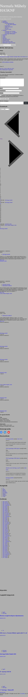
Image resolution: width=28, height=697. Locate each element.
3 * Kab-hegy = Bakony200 (7, 691)
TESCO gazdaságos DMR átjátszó (13, 450)
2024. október (5, 517)
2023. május (5, 529)
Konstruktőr (5, 494)
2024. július (5, 519)
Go (26, 104)
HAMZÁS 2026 (6, 40)
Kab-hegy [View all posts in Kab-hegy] (4, 614)
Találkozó (4, 496)
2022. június (5, 538)
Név (1, 89)
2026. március (5, 504)
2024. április (5, 521)
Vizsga (4, 498)
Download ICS (3, 56)
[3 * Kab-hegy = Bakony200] (9, 685)
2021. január (5, 546)
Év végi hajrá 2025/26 (5, 673)
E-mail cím (2, 92)
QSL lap (6, 28)
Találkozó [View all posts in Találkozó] (4, 653)
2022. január (5, 540)
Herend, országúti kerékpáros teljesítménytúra (12, 617)
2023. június (5, 528)
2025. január (5, 513)
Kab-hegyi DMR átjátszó (10, 33)
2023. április (5, 530)
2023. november (6, 525)
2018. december (6, 554)
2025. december (6, 505)
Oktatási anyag (8, 29)
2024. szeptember (6, 518)
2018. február (5, 556)
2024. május (5, 520)
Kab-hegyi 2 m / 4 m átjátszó (11, 32)
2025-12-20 (2, 675)
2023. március (5, 531)
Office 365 (20, 56)
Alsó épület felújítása (12, 24)
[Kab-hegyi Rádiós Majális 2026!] (9, 650)
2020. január (5, 551)
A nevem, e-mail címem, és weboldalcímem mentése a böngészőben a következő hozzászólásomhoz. (11, 97)
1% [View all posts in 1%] (3, 632)
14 (0, 205)
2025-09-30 (2, 694)
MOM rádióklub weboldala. (7, 62)
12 (0, 200)
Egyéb (4, 491)
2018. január (5, 558)
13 (0, 203)
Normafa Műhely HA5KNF (5, 19)
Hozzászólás (3, 77)
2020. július (5, 548)
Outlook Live (25, 56)
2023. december (6, 523)
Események (7, 25)
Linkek (4, 37)
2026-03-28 (2, 658)
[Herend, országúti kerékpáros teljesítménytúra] (9, 611)
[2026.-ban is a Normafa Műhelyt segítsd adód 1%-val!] (9, 630)
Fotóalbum (5, 34)
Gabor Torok (19, 440)
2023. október (5, 526)
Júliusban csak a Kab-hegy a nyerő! (13, 469)
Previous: (7, 68)
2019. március (5, 553)
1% (3, 490)
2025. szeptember (6, 506)
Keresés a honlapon (4, 102)
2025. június (5, 509)
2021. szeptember (6, 543)
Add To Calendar (4, 55)
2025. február (5, 512)
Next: (6, 69)
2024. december (6, 514)
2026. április (5, 503)
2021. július (5, 544)
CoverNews (22, 695)
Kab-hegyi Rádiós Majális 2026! (8, 655)
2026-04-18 (2, 619)
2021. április (5, 545)
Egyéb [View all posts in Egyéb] (4, 613)
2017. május (5, 559)
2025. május (5, 510)
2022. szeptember (6, 537)
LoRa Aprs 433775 (6, 39)
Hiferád (4, 492)
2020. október (5, 547)
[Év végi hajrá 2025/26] (9, 668)
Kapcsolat (5, 38)
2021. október (5, 542)
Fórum (4, 35)
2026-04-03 (2, 637)
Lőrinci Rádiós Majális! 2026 (10, 226)
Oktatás (4, 495)
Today (1, 140)
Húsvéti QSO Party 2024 (8, 41)
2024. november (6, 515)
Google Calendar (9, 56)
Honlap (1, 94)
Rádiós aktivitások (9, 26)
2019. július (5, 552)
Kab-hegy (4, 493)
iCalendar (15, 56)
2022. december (6, 535)
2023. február (5, 533)
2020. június (5, 550)
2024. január (5, 522)
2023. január (5, 534)
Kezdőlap (4, 21)
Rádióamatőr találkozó (7, 287)
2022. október (5, 536)
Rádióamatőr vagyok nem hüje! (9, 42)
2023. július (5, 527)
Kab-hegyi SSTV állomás (10, 31)
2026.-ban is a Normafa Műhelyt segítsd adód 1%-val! (13, 634)
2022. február (5, 539)
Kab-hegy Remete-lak (9, 23)
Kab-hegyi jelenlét (8, 201)
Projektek (4, 30)
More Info (2, 261)
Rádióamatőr (5, 22)
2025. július (5, 507)
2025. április (5, 511)
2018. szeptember (6, 555)
